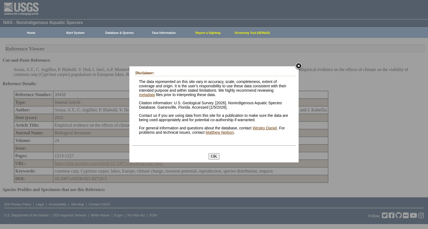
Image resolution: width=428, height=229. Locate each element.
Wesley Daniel (264, 128)
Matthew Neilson (220, 132)
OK (214, 156)
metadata (147, 95)
